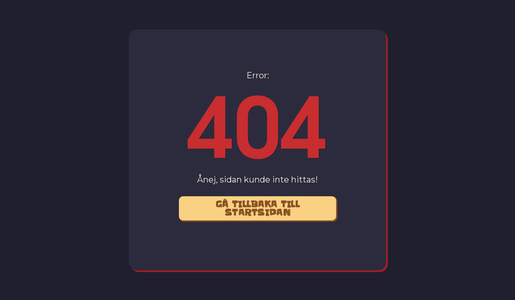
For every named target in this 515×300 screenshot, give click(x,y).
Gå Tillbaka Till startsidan (257, 208)
